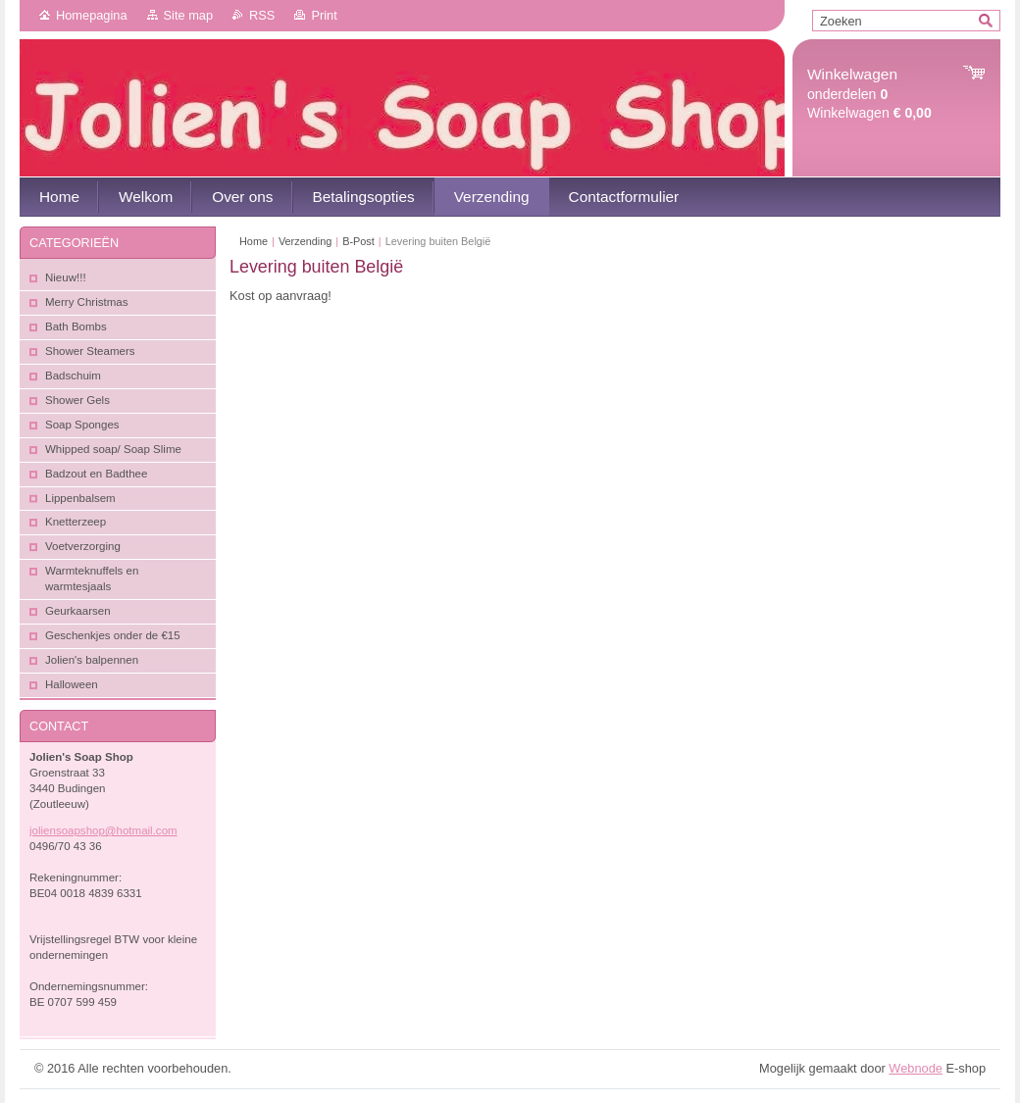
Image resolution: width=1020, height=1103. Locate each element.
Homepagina (92, 15)
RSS (262, 15)
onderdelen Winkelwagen (869, 94)
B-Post (358, 241)
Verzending (305, 241)
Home (253, 241)
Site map (189, 15)
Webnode (916, 1068)
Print (323, 15)
